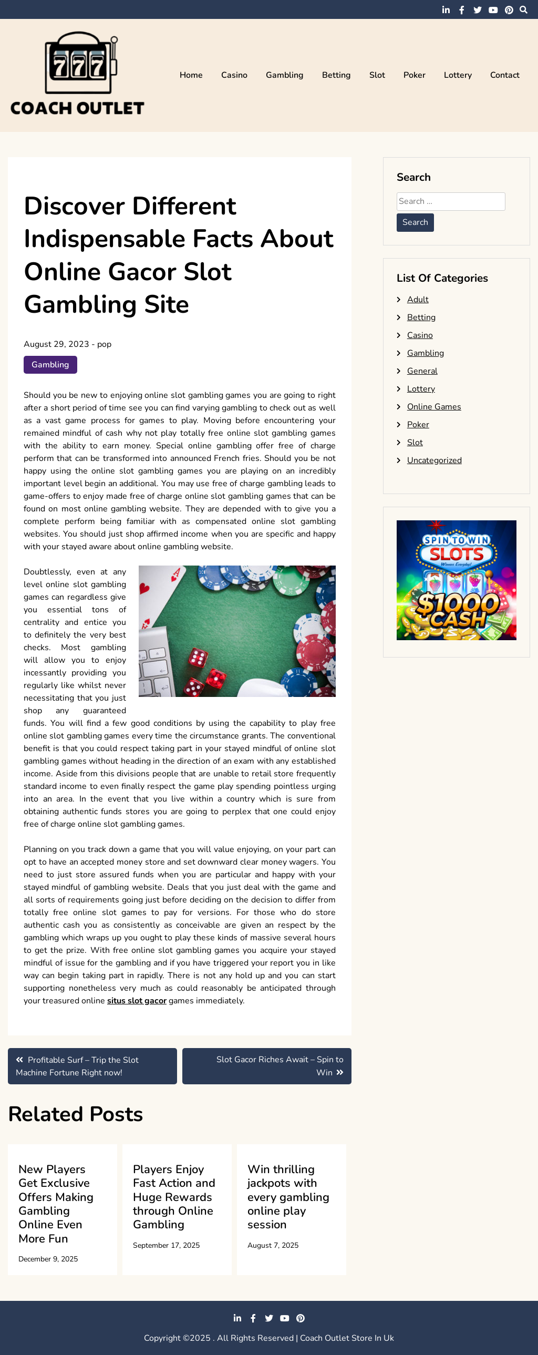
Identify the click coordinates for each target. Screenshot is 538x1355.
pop (104, 344)
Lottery (458, 75)
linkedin (446, 10)
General (422, 371)
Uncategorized (434, 460)
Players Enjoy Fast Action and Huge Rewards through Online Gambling (174, 1197)
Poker (415, 75)
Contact (505, 75)
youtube (493, 10)
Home (191, 75)
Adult (418, 299)
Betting (336, 75)
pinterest (509, 10)
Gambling (285, 75)
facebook (462, 10)
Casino (234, 75)
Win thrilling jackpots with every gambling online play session (288, 1197)
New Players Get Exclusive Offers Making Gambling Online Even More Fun (56, 1204)
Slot (377, 75)
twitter (477, 10)
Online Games (434, 407)
